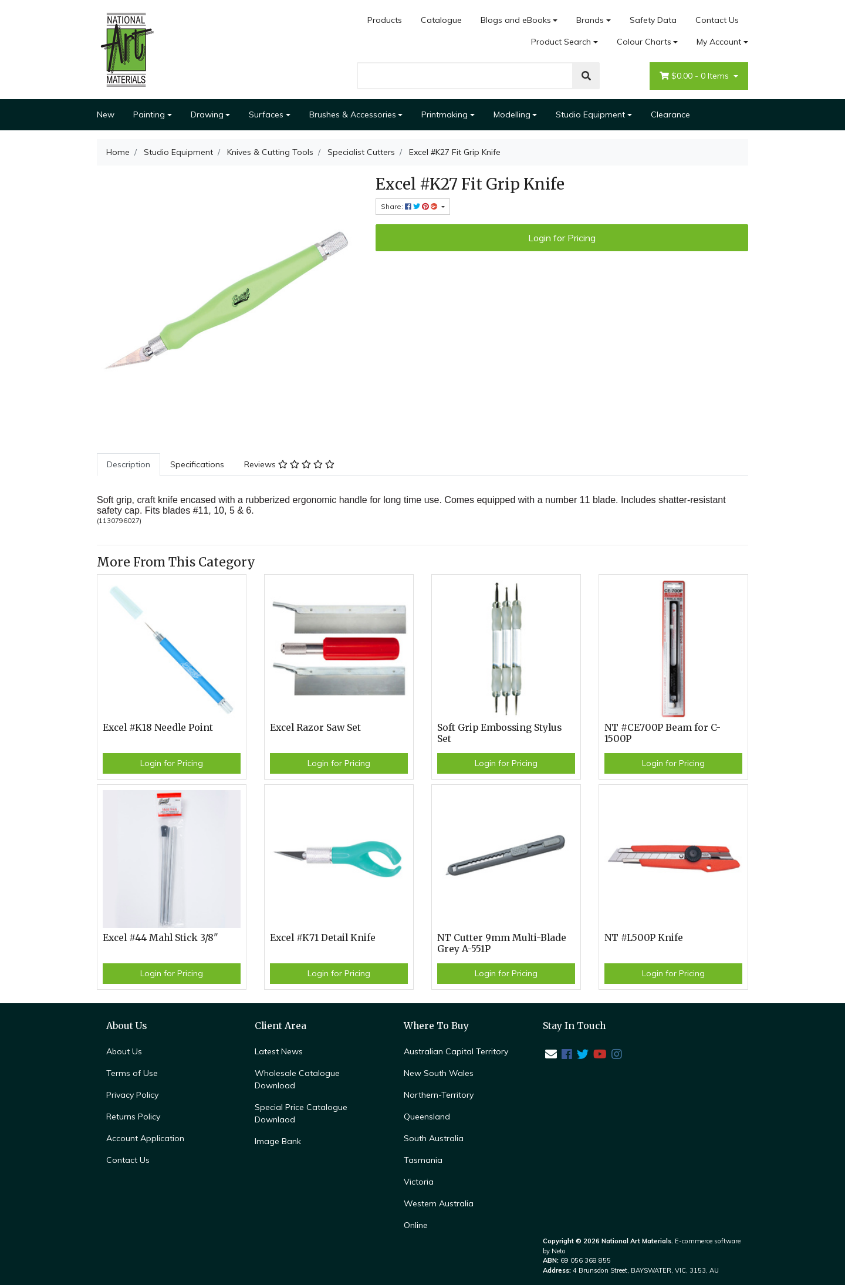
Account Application (145, 1138)
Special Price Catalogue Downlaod (301, 1113)
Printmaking (444, 114)
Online (416, 1225)
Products (384, 20)
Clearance (670, 114)
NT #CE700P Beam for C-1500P (662, 733)
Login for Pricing (562, 238)
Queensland (427, 1116)
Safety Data (653, 20)
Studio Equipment (590, 114)
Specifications (197, 464)
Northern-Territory (439, 1095)
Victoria (419, 1181)
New (105, 114)
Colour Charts (644, 41)
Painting (149, 114)
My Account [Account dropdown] (719, 41)
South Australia (434, 1138)
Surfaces (266, 114)
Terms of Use (132, 1073)
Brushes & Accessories (352, 114)
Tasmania (423, 1160)
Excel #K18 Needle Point (158, 727)
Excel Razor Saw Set (315, 727)
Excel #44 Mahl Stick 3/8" (160, 937)
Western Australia (439, 1203)
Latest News (279, 1051)
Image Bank (278, 1141)
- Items (695, 76)
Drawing (207, 114)
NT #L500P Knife (643, 937)
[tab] (128, 464)
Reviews (289, 464)
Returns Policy (133, 1116)
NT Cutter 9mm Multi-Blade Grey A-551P (501, 943)
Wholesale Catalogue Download (297, 1079)
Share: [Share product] (410, 206)
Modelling (512, 114)
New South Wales (439, 1073)
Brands (590, 20)
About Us (124, 1051)
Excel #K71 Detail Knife (323, 937)
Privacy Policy (132, 1095)
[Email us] (551, 1054)
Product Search (561, 41)
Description (128, 464)
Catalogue (441, 20)
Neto (559, 1251)
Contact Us (717, 20)
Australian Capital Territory (456, 1051)
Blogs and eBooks (516, 20)
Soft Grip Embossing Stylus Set (499, 733)
